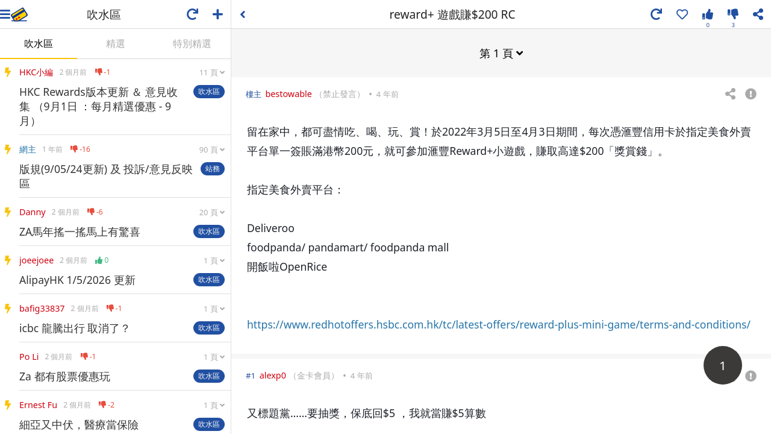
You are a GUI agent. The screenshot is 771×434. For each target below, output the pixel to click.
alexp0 (273, 374)
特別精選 (192, 43)
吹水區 (38, 43)
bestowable (288, 93)
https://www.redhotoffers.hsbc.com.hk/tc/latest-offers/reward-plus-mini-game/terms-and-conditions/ (499, 323)
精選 (115, 43)
